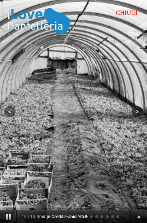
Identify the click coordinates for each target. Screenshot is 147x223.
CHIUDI (127, 12)
